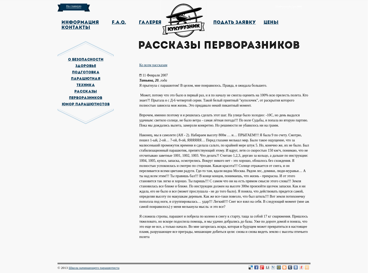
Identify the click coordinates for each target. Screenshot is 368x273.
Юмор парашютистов (86, 104)
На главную (74, 6)
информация (80, 22)
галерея (150, 22)
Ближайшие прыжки (288, 6)
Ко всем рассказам (153, 65)
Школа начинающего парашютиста (93, 268)
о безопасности (85, 60)
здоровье (85, 66)
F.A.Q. (119, 22)
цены (271, 22)
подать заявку (234, 22)
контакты (75, 27)
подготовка (85, 72)
